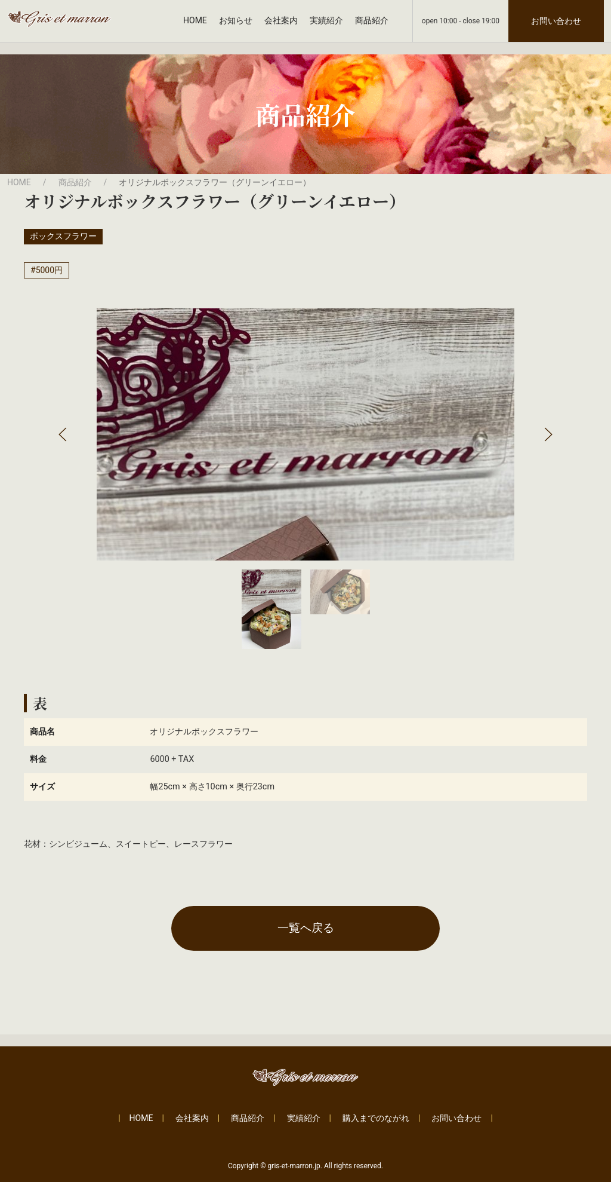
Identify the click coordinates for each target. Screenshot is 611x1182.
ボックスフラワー (63, 236)
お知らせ (235, 20)
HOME (195, 20)
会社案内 (281, 20)
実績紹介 (326, 20)
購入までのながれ (375, 1118)
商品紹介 (371, 20)
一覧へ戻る (305, 928)
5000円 (49, 270)
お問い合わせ (556, 21)
